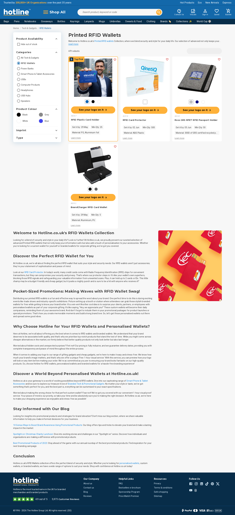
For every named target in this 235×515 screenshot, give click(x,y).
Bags (6, 21)
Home (16, 28)
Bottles (61, 21)
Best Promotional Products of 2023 (30, 443)
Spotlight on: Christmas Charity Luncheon (33, 434)
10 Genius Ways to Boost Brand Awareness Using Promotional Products (47, 425)
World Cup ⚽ (204, 21)
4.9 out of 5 (41, 499)
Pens (17, 21)
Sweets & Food (133, 21)
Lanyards (89, 21)
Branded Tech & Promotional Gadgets (86, 384)
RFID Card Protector (33, 272)
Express (227, 2)
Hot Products (187, 2)
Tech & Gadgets (29, 28)
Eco (200, 2)
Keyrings (74, 21)
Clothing (151, 21)
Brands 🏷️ (165, 21)
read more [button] (73, 44)
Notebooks (30, 21)
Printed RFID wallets (104, 41)
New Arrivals (212, 2)
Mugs (102, 21)
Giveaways (47, 21)
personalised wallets (129, 463)
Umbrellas (115, 21)
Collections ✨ (184, 21)
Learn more (76, 138)
